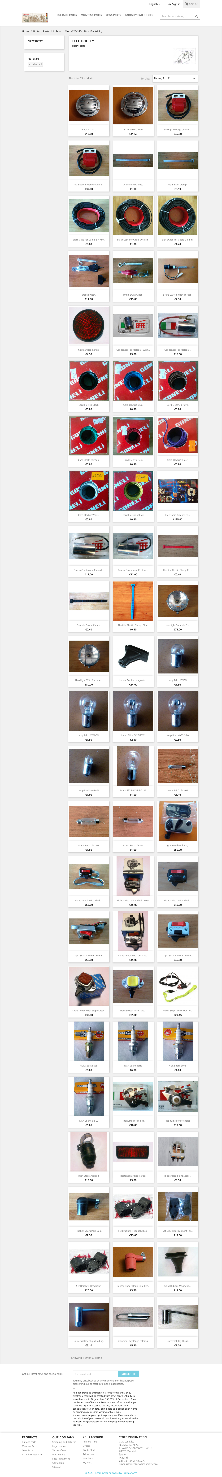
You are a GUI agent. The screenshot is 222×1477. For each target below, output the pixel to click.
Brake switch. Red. (133, 294)
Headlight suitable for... (178, 625)
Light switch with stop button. (88, 1010)
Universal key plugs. (178, 1340)
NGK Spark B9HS (178, 1065)
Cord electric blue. (133, 404)
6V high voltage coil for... (177, 129)
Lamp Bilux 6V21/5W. (89, 735)
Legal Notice (59, 1446)
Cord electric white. (88, 514)
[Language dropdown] (155, 4)
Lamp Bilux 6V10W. (178, 680)
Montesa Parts (91, 15)
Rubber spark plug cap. (89, 1230)
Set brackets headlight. (88, 1285)
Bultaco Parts (67, 15)
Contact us (58, 1462)
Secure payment (61, 1458)
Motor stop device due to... (177, 1010)
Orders (86, 1445)
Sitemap (56, 1466)
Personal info (90, 1441)
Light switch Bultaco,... (177, 845)
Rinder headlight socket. (177, 1175)
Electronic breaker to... (177, 514)
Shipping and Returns (64, 1441)
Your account (93, 1437)
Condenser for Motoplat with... (133, 349)
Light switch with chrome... (89, 955)
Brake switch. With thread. (177, 294)
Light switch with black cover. (133, 900)
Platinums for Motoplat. (178, 1120)
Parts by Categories (32, 1454)
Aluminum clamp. (133, 184)
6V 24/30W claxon (133, 129)
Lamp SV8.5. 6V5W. (133, 845)
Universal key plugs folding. (89, 1340)
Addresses (88, 1454)
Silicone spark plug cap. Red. (133, 1285)
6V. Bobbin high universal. (88, 184)
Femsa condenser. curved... (89, 570)
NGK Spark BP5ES (88, 1120)
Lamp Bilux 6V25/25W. (133, 735)
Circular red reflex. (88, 349)
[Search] (180, 16)
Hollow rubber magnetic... (133, 680)
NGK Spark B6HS (133, 1065)
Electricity (35, 41)
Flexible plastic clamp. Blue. (133, 625)
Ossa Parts (113, 15)
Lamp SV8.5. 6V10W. (177, 790)
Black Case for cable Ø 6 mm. (133, 239)
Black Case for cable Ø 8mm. (177, 239)
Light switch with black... (88, 900)
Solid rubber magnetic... (177, 1285)
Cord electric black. (88, 404)
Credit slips (89, 1449)
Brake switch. (89, 294)
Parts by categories (139, 15)
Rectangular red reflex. (133, 1175)
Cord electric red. (133, 459)
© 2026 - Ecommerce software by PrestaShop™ (111, 1472)
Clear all (35, 64)
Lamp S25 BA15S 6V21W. (133, 790)
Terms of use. (59, 1450)
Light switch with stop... (133, 1010)
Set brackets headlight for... (133, 1230)
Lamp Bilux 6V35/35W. (177, 735)
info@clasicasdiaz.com (144, 1464)
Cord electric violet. (177, 459)
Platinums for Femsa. (133, 1120)
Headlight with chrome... (88, 680)
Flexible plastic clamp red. (177, 570)
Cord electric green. (89, 459)
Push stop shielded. (89, 1175)
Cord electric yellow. (133, 514)
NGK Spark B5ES (88, 1065)
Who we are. (59, 1454)
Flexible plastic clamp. (89, 625)
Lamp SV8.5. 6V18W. (88, 845)
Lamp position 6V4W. (89, 790)
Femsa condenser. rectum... (133, 570)
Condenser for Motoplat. (177, 349)
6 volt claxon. (89, 129)
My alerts (88, 1462)
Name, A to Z (175, 78)
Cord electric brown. (178, 404)
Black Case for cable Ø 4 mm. (89, 239)
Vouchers (88, 1458)
